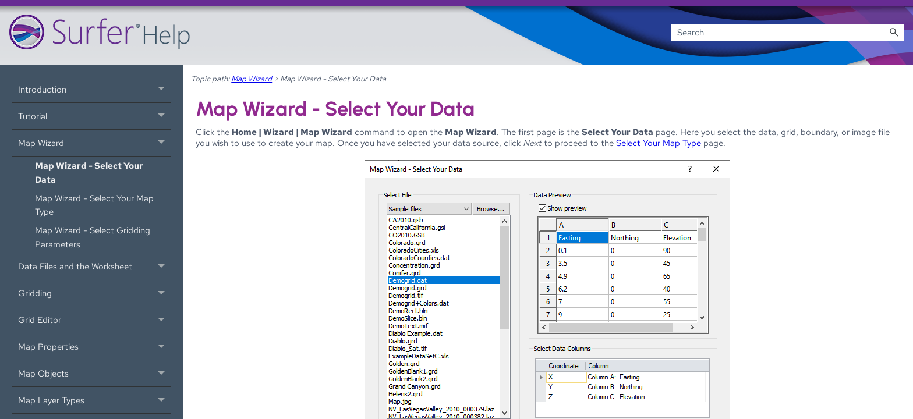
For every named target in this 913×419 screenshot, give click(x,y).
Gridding (94, 293)
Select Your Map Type (658, 142)
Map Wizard (94, 143)
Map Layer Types (94, 400)
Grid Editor (94, 320)
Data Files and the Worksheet (94, 267)
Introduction (94, 89)
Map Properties (94, 346)
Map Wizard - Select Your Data (89, 172)
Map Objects (94, 373)
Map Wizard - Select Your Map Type (94, 205)
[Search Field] (787, 32)
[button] (893, 32)
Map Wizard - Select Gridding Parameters (92, 237)
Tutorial (94, 116)
